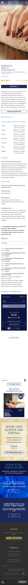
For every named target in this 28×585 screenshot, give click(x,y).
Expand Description (14, 111)
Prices (4, 238)
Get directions (14, 384)
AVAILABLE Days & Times (13, 122)
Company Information (14, 540)
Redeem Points (13, 317)
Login (23, 2)
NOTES (4, 158)
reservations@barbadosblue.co (14, 552)
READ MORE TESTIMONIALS (14, 452)
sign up (14, 491)
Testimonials (21, 540)
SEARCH (25, 5)
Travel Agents (6, 540)
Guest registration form (17, 578)
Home (3, 577)
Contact (16, 577)
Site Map (9, 577)
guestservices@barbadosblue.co (14, 556)
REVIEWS (7, 117)
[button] (26, 2)
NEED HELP (22, 81)
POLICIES (5, 182)
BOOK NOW (14, 324)
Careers (14, 542)
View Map (14, 86)
